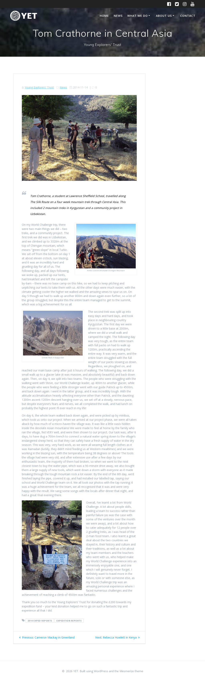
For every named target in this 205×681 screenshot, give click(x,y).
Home (104, 16)
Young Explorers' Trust (39, 87)
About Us (164, 16)
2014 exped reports (40, 620)
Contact (187, 16)
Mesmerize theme (131, 671)
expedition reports (68, 620)
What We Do (137, 16)
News (118, 16)
